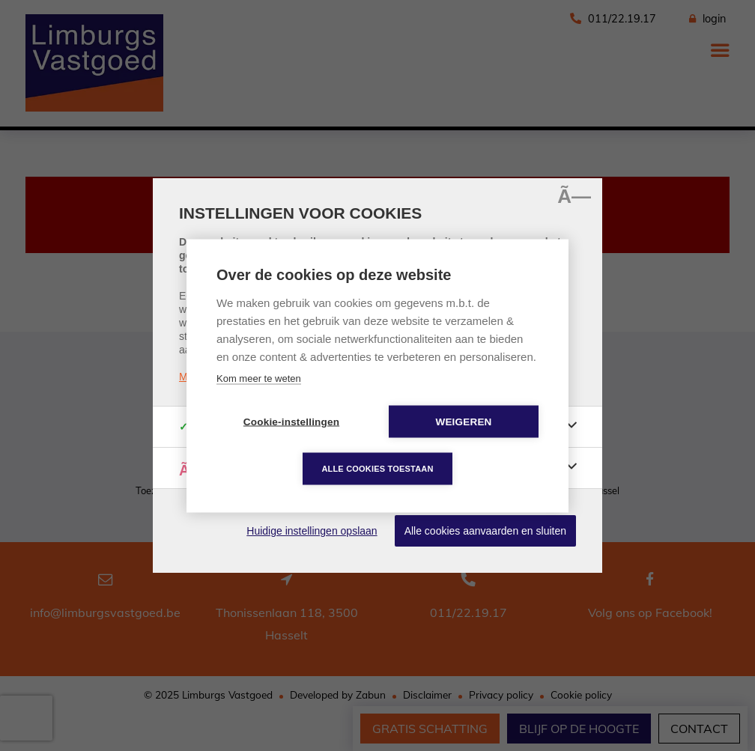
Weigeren (463, 421)
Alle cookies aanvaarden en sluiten (485, 531)
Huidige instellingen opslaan (311, 531)
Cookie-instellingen (291, 421)
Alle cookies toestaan (377, 467)
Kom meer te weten (258, 377)
